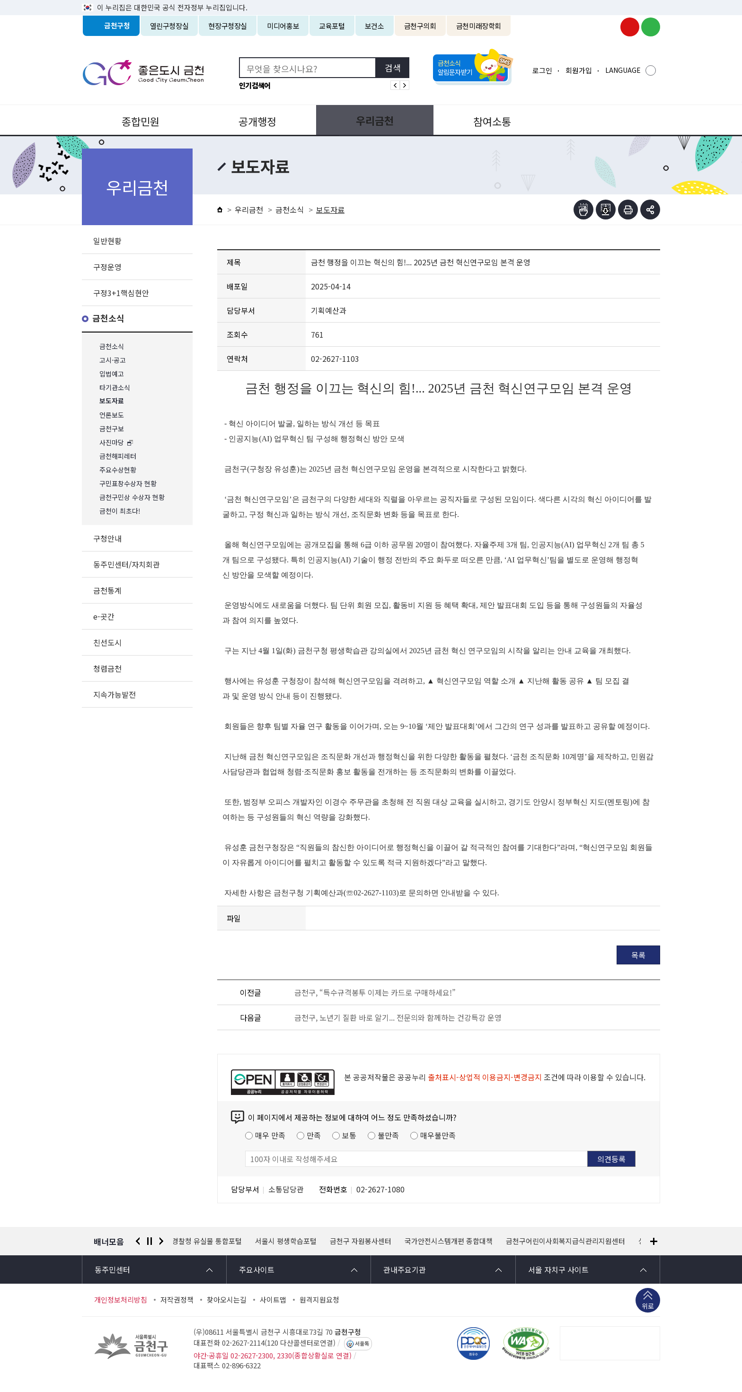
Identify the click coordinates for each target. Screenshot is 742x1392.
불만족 (388, 1135)
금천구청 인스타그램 (609, 27)
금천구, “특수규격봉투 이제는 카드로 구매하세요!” (375, 992)
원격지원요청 (319, 1300)
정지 (149, 1241)
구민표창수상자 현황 (128, 484)
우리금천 (371, 120)
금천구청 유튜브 (629, 27)
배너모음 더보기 (653, 1241)
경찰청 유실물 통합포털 (208, 1241)
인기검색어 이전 (395, 85)
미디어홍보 (283, 26)
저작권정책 (177, 1300)
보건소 (374, 26)
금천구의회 (420, 26)
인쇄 (628, 209)
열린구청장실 (169, 26)
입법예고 (111, 374)
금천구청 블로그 (650, 27)
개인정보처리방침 (120, 1300)
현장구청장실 (227, 26)
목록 (638, 955)
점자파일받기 (606, 209)
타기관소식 (114, 388)
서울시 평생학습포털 (287, 1241)
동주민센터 (112, 1269)
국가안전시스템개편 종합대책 (450, 1241)
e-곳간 (104, 616)
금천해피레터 (117, 456)
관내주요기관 (404, 1269)
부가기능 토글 (650, 209)
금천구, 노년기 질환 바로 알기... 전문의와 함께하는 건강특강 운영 (398, 1017)
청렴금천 (107, 668)
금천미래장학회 (478, 26)
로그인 (542, 70)
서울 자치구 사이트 (558, 1269)
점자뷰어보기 (583, 209)
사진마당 (111, 442)
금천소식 (108, 318)
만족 (314, 1135)
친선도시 (107, 642)
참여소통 (486, 120)
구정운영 (107, 266)
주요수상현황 (117, 470)
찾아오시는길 (227, 1300)
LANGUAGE (623, 70)
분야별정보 (602, 120)
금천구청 (117, 25)
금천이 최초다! (120, 511)
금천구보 (111, 429)
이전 (138, 1241)
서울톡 (362, 1343)
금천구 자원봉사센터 (362, 1241)
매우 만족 (270, 1135)
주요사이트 (256, 1269)
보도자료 (111, 401)
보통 (349, 1135)
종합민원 (140, 120)
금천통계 (107, 590)
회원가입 (578, 70)
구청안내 (107, 538)
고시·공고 (112, 360)
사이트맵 (273, 1300)
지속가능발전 (114, 694)
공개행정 (255, 120)
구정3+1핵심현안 (121, 292)
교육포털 (332, 26)
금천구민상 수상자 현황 (132, 497)
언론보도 (111, 415)
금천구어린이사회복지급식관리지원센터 (567, 1241)
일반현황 (107, 240)
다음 (161, 1241)
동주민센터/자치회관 (126, 564)
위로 (648, 1307)
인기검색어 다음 (404, 85)
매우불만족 (438, 1135)
